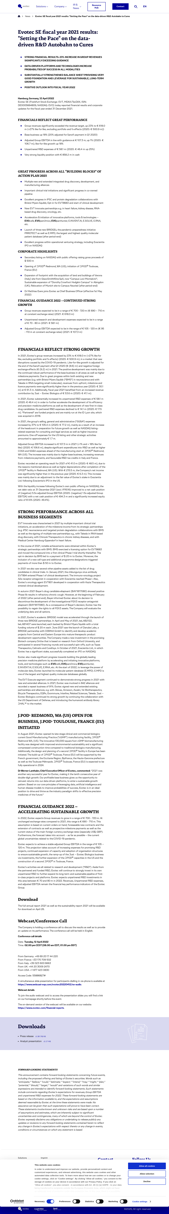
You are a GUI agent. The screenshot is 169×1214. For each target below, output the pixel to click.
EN (144, 6)
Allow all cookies (147, 1173)
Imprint (44, 1158)
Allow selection (147, 1181)
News (27, 16)
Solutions (41, 6)
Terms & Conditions (50, 1164)
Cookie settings (139, 1209)
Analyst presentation (35, 1041)
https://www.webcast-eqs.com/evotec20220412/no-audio (49, 984)
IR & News (76, 6)
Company (59, 6)
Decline (146, 1189)
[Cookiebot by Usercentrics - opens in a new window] (17, 1209)
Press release (33, 1036)
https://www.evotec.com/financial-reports (41, 1008)
